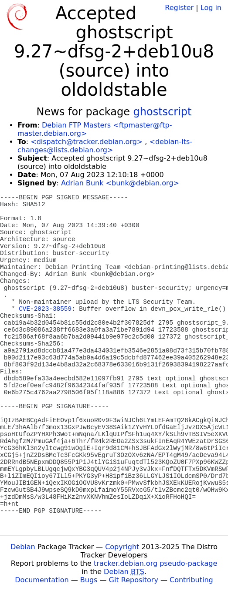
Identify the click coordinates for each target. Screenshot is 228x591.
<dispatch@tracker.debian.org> (87, 142)
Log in (211, 7)
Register (179, 7)
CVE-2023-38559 (45, 309)
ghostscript (162, 112)
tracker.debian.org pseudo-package (155, 563)
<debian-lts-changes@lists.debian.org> (104, 146)
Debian (22, 547)
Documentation (41, 580)
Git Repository (133, 580)
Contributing (191, 580)
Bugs (89, 580)
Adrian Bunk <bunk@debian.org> (120, 183)
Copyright (122, 547)
